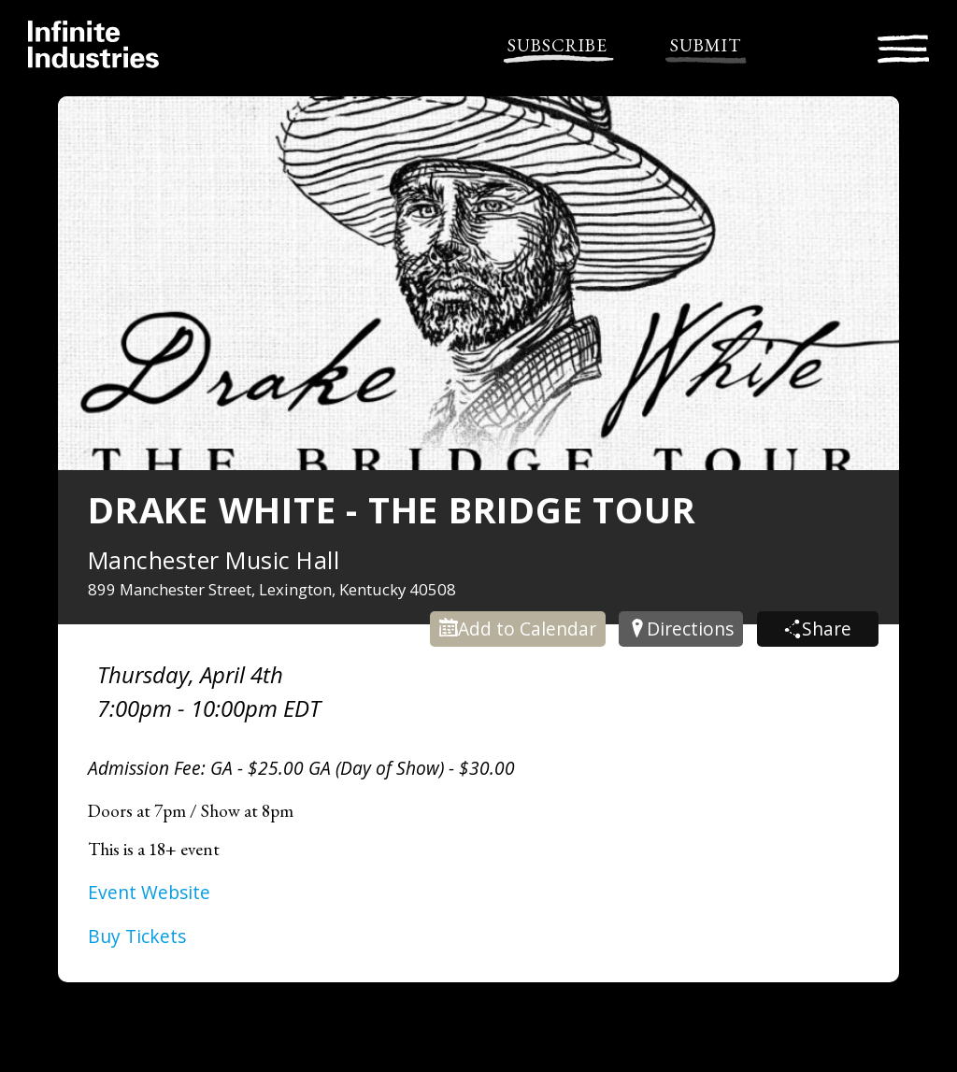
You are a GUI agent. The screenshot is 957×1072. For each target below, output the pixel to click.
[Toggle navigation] (903, 46)
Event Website (149, 892)
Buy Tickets (137, 936)
